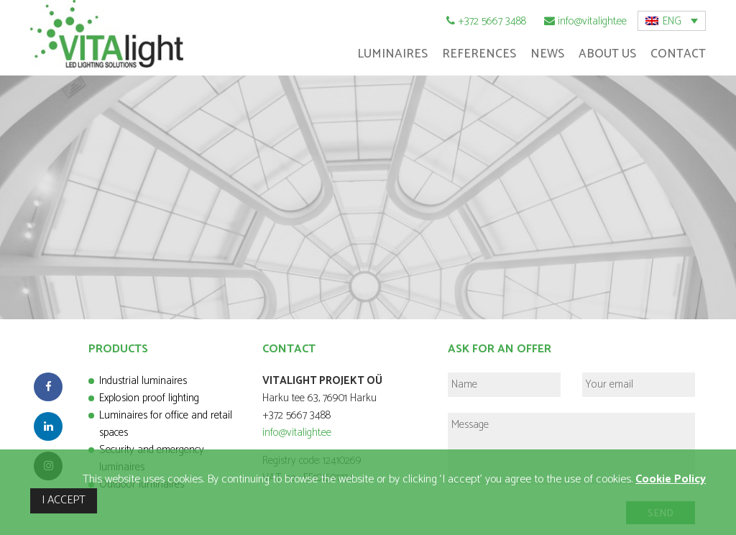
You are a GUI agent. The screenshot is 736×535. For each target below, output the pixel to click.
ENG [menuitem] (672, 21)
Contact (678, 54)
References (479, 54)
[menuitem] (672, 21)
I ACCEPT (64, 500)
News (547, 54)
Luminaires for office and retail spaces (165, 424)
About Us (607, 54)
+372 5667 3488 (492, 21)
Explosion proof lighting (149, 398)
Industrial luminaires (143, 381)
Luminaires (392, 54)
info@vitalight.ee (592, 21)
